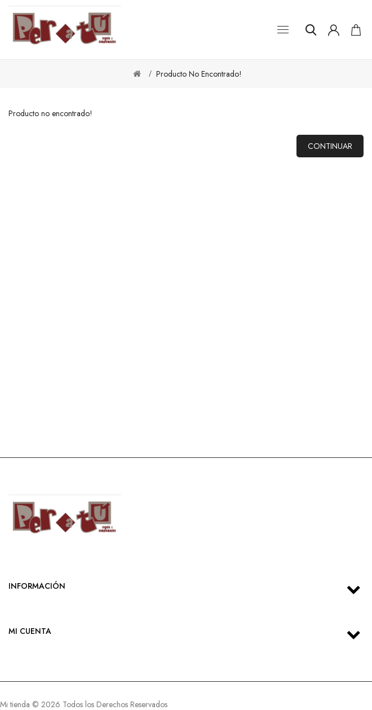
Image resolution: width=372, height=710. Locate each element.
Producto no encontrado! (199, 74)
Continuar (330, 146)
